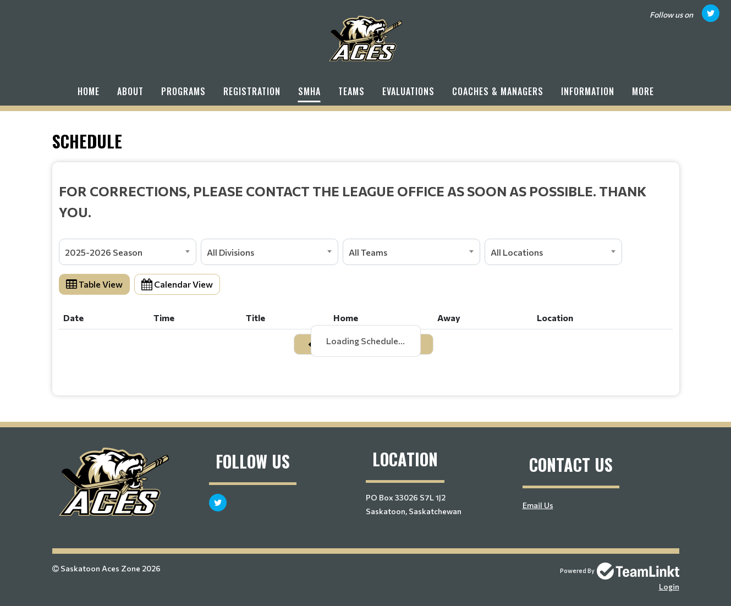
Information (587, 91)
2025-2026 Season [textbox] (103, 252)
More (643, 91)
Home (89, 91)
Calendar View (177, 284)
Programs (183, 91)
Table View (94, 284)
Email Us (538, 505)
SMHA (309, 91)
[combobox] (127, 252)
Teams (351, 91)
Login (669, 586)
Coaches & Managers (497, 91)
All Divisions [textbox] (230, 252)
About (130, 91)
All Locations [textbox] (517, 252)
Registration (252, 91)
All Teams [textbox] (368, 252)
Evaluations (408, 91)
